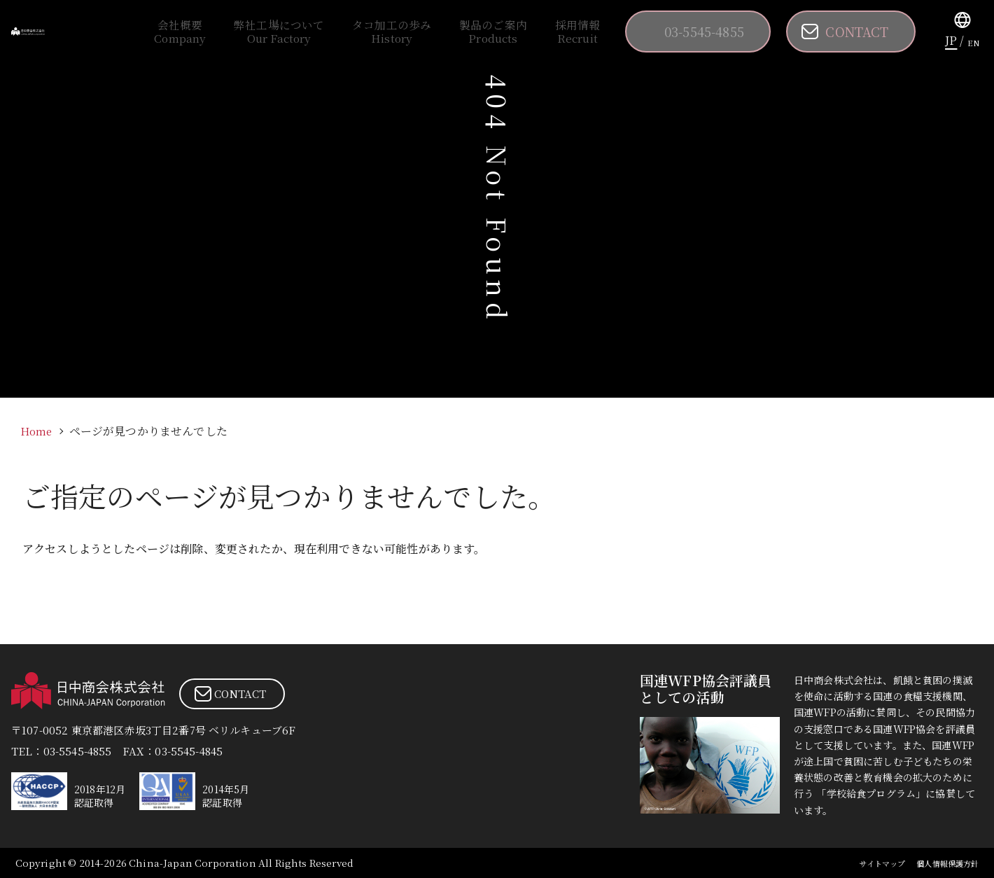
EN (973, 40)
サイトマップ (859, 863)
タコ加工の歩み (461, 31)
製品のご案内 (536, 31)
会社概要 (300, 31)
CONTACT (861, 31)
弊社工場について (375, 31)
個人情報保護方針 (939, 863)
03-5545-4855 (713, 31)
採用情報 (597, 31)
